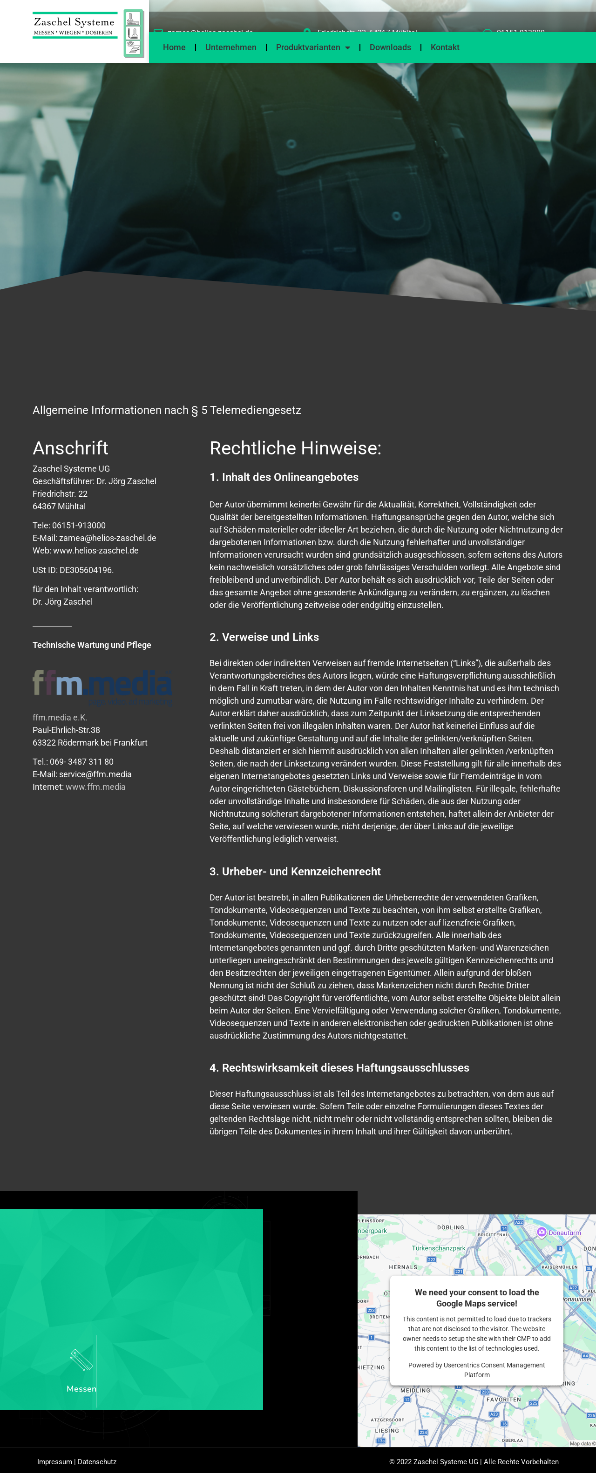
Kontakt (445, 47)
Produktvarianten (313, 47)
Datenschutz (97, 1464)
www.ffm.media (96, 787)
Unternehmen (231, 47)
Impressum (54, 1464)
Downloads (390, 47)
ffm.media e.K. (60, 717)
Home (174, 47)
